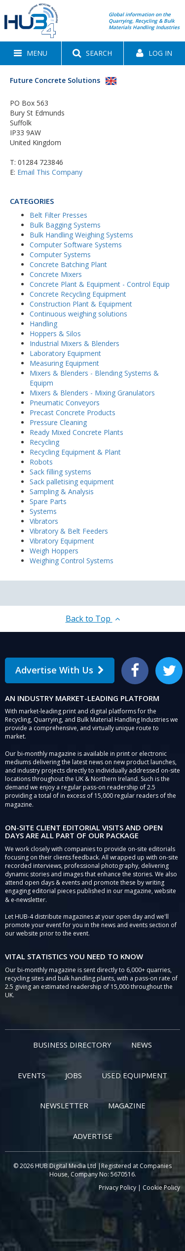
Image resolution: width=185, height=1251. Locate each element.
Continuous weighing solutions (78, 313)
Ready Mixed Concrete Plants (76, 432)
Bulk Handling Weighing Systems (81, 234)
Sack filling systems (60, 471)
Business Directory (72, 1045)
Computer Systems (60, 254)
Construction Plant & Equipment (81, 304)
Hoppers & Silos (55, 333)
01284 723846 (40, 162)
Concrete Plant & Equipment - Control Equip (100, 284)
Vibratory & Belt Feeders (69, 531)
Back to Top (93, 618)
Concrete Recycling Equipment (78, 294)
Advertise (92, 1136)
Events (31, 1075)
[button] (30, 53)
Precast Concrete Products (72, 412)
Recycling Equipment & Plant (75, 452)
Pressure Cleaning (58, 422)
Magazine (127, 1105)
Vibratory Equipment (62, 541)
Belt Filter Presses (58, 215)
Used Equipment (134, 1075)
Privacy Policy (117, 1187)
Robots (41, 462)
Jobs (73, 1075)
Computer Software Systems (76, 244)
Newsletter (64, 1105)
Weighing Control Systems (71, 560)
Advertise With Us (59, 670)
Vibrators (44, 521)
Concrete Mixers (56, 274)
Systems (43, 511)
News (141, 1045)
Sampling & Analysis (62, 491)
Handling (43, 323)
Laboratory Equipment (65, 353)
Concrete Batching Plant (68, 264)
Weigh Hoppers (54, 550)
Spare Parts (48, 501)
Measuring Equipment (64, 363)
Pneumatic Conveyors (65, 402)
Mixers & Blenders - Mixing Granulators (92, 392)
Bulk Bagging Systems (65, 225)
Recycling (44, 442)
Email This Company (49, 172)
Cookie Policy (161, 1187)
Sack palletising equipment (72, 481)
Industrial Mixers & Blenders (74, 343)
